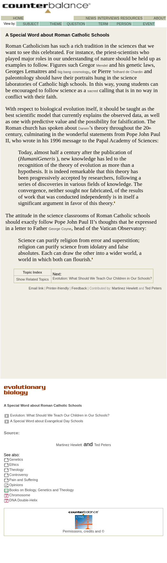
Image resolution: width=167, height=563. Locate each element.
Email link (36, 288)
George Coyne (60, 229)
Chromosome (19, 495)
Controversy (18, 475)
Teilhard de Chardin (127, 72)
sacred (92, 91)
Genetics (16, 459)
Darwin (83, 128)
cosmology (80, 72)
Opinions (16, 485)
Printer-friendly (57, 288)
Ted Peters (153, 288)
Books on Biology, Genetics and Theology (41, 490)
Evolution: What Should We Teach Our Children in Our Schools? (102, 278)
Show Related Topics (32, 279)
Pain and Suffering (23, 480)
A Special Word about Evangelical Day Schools (46, 421)
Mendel (102, 65)
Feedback (79, 288)
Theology (16, 469)
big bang (64, 72)
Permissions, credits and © (83, 531)
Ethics (14, 464)
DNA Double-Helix (23, 500)
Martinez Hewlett (125, 288)
